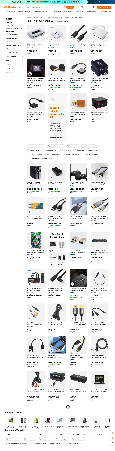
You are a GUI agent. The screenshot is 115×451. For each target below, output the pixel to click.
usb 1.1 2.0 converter (78, 439)
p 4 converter (47, 158)
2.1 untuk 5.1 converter (35, 150)
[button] (64, 7)
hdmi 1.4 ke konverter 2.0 (41, 435)
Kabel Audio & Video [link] (77, 17)
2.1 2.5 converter (72, 146)
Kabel (67, 17)
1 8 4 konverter (92, 150)
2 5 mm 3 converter (45, 439)
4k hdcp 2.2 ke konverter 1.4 (36, 146)
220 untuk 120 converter (38, 443)
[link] (112, 432)
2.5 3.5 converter (50, 150)
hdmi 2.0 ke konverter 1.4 (56, 146)
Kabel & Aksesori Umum (55, 17)
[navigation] (14, 212)
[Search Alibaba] (44, 7)
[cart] (87, 7)
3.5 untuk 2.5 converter (60, 435)
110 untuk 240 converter (78, 435)
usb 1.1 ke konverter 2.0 (13, 439)
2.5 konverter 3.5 (33, 158)
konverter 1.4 (79, 150)
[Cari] (70, 7)
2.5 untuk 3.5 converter (90, 154)
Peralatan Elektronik (39, 17)
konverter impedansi (62, 439)
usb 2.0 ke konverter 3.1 (89, 146)
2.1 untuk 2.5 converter (35, 154)
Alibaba (28, 17)
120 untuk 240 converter (71, 154)
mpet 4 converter (30, 439)
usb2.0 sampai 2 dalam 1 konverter (16, 443)
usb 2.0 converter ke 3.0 (53, 154)
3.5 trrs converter (55, 443)
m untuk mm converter (72, 443)
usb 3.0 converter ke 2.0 (97, 435)
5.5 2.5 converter (65, 150)
